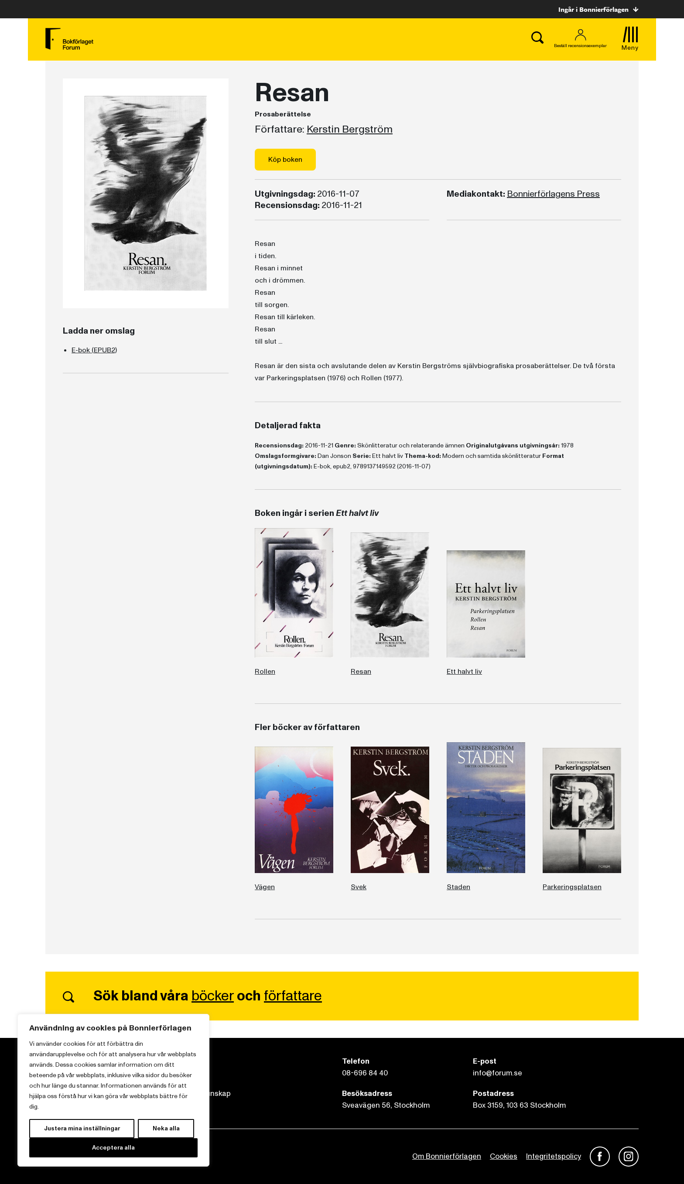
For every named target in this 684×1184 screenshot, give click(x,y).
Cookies (503, 1156)
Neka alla (166, 1128)
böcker (213, 996)
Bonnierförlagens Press (553, 194)
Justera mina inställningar (82, 1128)
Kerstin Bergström (350, 129)
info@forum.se (497, 1073)
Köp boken (285, 159)
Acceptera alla (113, 1147)
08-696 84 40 (365, 1073)
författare (293, 996)
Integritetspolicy (553, 1156)
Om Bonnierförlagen (446, 1156)
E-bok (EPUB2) (94, 350)
